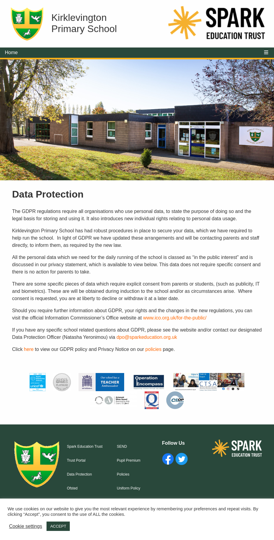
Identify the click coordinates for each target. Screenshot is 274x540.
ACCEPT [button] (58, 526)
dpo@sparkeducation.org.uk (147, 337)
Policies (123, 474)
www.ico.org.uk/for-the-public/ (175, 317)
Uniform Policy (128, 488)
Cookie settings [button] (25, 526)
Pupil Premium (128, 460)
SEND (122, 446)
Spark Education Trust (84, 446)
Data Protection (79, 474)
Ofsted (72, 488)
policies (153, 349)
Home (11, 52)
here (29, 349)
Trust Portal (76, 460)
